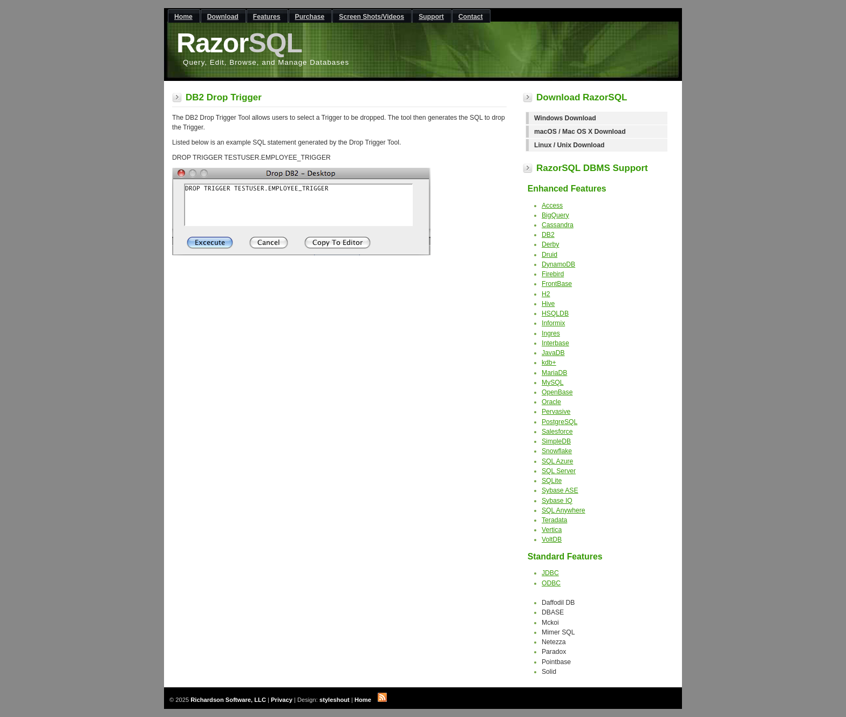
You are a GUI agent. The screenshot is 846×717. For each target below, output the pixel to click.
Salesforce (557, 431)
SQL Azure (557, 461)
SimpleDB (556, 441)
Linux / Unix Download (569, 145)
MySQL (553, 382)
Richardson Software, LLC (228, 699)
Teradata (554, 520)
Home (362, 699)
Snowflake (557, 451)
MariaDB (554, 373)
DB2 (548, 234)
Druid (549, 254)
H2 (546, 294)
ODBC (551, 583)
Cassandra (558, 225)
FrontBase (557, 284)
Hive (548, 304)
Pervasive (556, 411)
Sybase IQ (557, 500)
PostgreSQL (559, 422)
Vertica (552, 530)
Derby (550, 244)
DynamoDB (558, 264)
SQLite (552, 480)
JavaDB (553, 353)
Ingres (551, 333)
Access (552, 205)
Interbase (555, 343)
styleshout (334, 699)
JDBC (550, 573)
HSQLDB (555, 313)
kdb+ (549, 362)
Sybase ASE (560, 490)
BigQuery (555, 215)
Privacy (281, 699)
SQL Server (559, 471)
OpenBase (557, 392)
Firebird (553, 274)
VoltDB (552, 539)
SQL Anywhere (563, 510)
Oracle (551, 402)
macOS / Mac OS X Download (580, 131)
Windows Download (565, 118)
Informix (553, 323)
